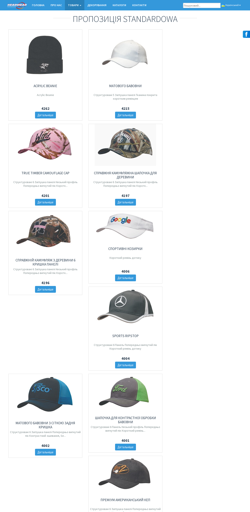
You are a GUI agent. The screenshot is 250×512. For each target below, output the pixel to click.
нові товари (95, 461)
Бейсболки (94, 466)
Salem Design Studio (229, 504)
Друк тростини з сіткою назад (215, 310)
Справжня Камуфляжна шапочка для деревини (215, 75)
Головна (38, 5)
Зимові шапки (96, 471)
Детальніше (35, 115)
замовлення (175, 471)
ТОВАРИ (74, 5)
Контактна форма (19, 461)
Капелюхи (94, 477)
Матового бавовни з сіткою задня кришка (35, 310)
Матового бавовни (95, 81)
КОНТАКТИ (139, 5)
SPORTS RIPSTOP (215, 226)
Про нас (56, 5)
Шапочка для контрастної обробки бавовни (95, 306)
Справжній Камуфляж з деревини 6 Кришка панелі (155, 157)
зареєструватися (61, 488)
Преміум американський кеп (155, 304)
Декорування (96, 5)
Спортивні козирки (215, 145)
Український (231, 5)
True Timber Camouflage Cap (155, 73)
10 (154, 431)
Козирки (93, 482)
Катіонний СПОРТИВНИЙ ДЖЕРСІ (35, 387)
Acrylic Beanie (35, 86)
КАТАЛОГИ (119, 5)
